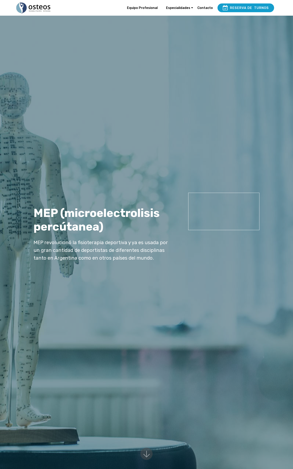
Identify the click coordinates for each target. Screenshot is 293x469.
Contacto (205, 8)
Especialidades (178, 8)
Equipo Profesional (142, 8)
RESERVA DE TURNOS (246, 8)
